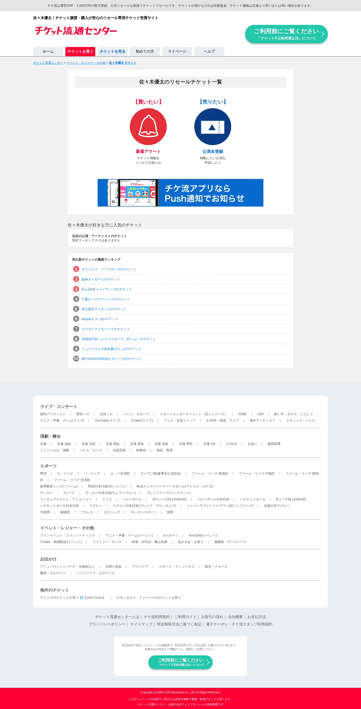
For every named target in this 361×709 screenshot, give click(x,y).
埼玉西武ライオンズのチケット (104, 309)
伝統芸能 (119, 450)
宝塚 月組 (88, 444)
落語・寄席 (165, 450)
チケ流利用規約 (157, 617)
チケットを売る (112, 51)
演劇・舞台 (50, 436)
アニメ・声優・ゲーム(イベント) (129, 535)
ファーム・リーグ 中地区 (257, 473)
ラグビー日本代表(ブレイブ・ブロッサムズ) (144, 506)
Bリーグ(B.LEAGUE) (291, 499)
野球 (43, 473)
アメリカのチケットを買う (59, 597)
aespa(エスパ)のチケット (100, 319)
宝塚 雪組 (112, 444)
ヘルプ (209, 51)
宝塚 (43, 444)
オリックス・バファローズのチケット (109, 269)
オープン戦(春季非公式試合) (160, 473)
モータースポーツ (144, 512)
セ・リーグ (65, 473)
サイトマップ (141, 624)
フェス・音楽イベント (180, 420)
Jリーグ (69, 493)
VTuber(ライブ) (142, 420)
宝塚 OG (209, 444)
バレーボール (132, 499)
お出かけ (48, 559)
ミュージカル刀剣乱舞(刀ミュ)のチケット (112, 349)
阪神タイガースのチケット (101, 279)
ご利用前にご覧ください (286, 34)
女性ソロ (106, 414)
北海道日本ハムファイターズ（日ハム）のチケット (119, 339)
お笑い (252, 444)
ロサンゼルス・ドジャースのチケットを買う (148, 597)
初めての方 (145, 51)
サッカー (46, 493)
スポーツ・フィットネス (176, 566)
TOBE (242, 414)
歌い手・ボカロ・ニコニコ (293, 414)
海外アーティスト (262, 420)
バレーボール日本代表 (213, 499)
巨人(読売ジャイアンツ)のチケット (107, 289)
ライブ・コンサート (58, 406)
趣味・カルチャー (53, 573)
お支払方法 (256, 617)
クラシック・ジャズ (300, 420)
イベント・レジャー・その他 (67, 528)
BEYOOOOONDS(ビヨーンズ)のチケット (112, 359)
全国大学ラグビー (277, 506)
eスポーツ (170, 535)
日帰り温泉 (113, 566)
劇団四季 (274, 444)
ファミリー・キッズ (106, 542)
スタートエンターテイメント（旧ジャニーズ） (193, 414)
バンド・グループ (136, 414)
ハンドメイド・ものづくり (95, 573)
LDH (260, 414)
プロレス (87, 512)
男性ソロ (82, 414)
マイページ (177, 51)
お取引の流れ (212, 617)
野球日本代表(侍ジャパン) (107, 486)
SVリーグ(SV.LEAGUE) (169, 499)
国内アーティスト (53, 414)
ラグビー (95, 506)
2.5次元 (231, 444)
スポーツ (48, 466)
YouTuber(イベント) (203, 535)
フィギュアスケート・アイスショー (66, 499)
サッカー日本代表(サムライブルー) (110, 493)
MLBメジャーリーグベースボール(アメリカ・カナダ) (174, 486)
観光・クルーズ (216, 566)
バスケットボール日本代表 (59, 506)
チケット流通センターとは (117, 617)
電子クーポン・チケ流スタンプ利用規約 (239, 624)
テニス (107, 499)
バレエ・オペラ (91, 450)
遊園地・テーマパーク (230, 542)
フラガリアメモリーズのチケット (106, 329)
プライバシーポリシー (107, 624)
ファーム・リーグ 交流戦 (72, 480)
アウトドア (140, 566)
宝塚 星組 (137, 444)
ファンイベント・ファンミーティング (67, 535)
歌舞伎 (141, 450)
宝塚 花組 (64, 444)
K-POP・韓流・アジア (223, 420)
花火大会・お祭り (191, 542)
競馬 (170, 512)
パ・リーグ (92, 473)
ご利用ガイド (186, 617)
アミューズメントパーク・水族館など (67, 566)
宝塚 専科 (186, 444)
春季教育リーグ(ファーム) (59, 486)
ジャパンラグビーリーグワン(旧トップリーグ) (220, 506)
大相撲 (45, 512)
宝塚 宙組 (161, 444)
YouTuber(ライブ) (107, 420)
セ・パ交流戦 (120, 473)
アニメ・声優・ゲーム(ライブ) (62, 420)
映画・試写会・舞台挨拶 (149, 542)
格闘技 (65, 512)
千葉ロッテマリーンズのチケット (106, 299)
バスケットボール (253, 499)
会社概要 (235, 617)
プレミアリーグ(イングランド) (168, 493)
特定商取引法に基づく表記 (179, 624)
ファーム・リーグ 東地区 (210, 473)
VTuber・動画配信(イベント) (61, 542)
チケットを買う (80, 51)
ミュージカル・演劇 (54, 450)
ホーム (48, 51)
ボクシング (112, 512)
